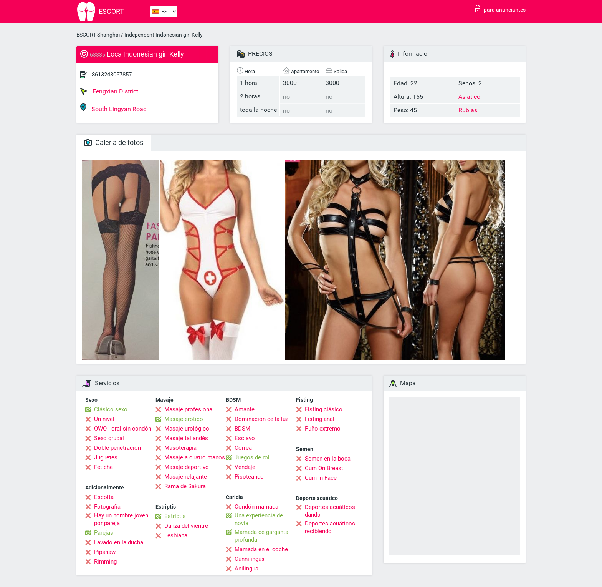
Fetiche (103, 467)
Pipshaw (105, 552)
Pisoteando (249, 476)
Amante (245, 409)
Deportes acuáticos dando (330, 511)
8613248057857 (112, 74)
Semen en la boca (328, 458)
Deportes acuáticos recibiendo (330, 527)
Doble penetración (117, 447)
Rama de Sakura (185, 486)
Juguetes (105, 457)
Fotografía (107, 506)
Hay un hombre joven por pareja (121, 519)
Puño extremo (323, 428)
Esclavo (245, 438)
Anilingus (246, 568)
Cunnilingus (250, 558)
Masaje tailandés (186, 438)
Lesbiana (175, 535)
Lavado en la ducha (118, 542)
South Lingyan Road (113, 108)
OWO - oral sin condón (122, 428)
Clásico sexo (110, 409)
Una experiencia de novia (259, 519)
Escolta (104, 497)
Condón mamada (256, 506)
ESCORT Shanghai (98, 35)
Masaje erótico (183, 419)
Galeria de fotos (113, 142)
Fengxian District (109, 91)
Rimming (105, 561)
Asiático (469, 96)
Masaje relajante (185, 476)
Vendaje (245, 467)
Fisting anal (319, 419)
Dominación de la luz (261, 419)
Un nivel (104, 419)
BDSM (242, 428)
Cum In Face (321, 477)
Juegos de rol (252, 457)
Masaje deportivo (186, 467)
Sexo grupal (109, 438)
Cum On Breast (324, 468)
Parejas (103, 532)
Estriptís (175, 516)
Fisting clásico (323, 409)
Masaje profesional (189, 409)
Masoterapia (180, 447)
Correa (243, 447)
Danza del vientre (186, 525)
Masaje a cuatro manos (194, 457)
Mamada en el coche (261, 549)
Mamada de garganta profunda (261, 536)
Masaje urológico (186, 428)
